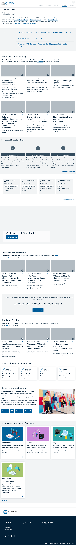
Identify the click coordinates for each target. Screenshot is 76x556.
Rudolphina (40, 61)
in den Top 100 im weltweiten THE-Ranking (25, 23)
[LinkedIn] (8, 536)
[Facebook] (14, 536)
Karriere (60, 528)
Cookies (73, 554)
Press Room (43, 530)
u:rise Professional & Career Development (31, 545)
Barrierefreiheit (62, 554)
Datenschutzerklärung (53, 554)
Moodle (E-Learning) (28, 525)
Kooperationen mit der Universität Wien (48, 533)
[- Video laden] (13, 149)
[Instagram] (5, 536)
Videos (26, 19)
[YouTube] (11, 536)
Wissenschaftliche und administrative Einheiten (31, 542)
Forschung (54, 18)
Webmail (25, 528)
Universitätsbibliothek (28, 539)
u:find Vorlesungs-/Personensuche (31, 534)
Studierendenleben (19, 19)
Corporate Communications (64, 530)
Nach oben (5, 500)
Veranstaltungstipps (35, 19)
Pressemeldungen (53, 19)
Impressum (68, 554)
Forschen (61, 526)
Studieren (44, 526)
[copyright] (22, 75)
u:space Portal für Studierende (30, 531)
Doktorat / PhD (45, 528)
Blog (7, 325)
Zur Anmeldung (38, 310)
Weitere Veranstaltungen (68, 199)
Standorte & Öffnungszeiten (64, 533)
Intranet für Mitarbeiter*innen (30, 536)
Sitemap (45, 554)
